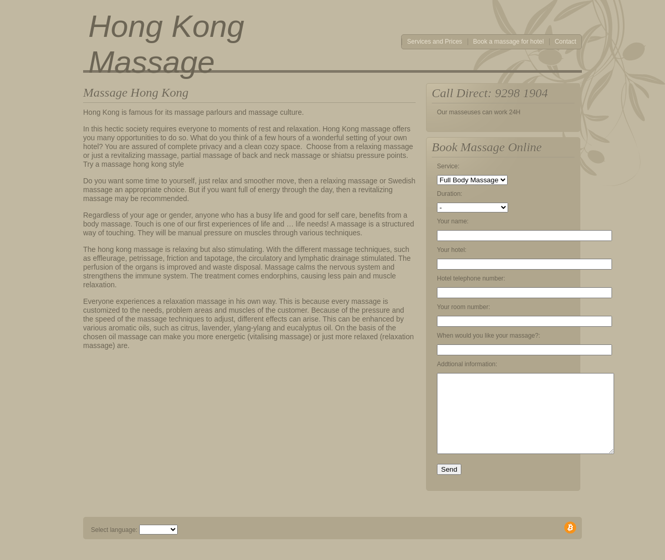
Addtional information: (467, 364)
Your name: (453, 221)
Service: (448, 166)
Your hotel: (452, 250)
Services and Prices (434, 41)
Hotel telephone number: (471, 278)
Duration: (449, 193)
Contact (565, 41)
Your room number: (463, 307)
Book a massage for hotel (508, 41)
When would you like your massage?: (488, 335)
